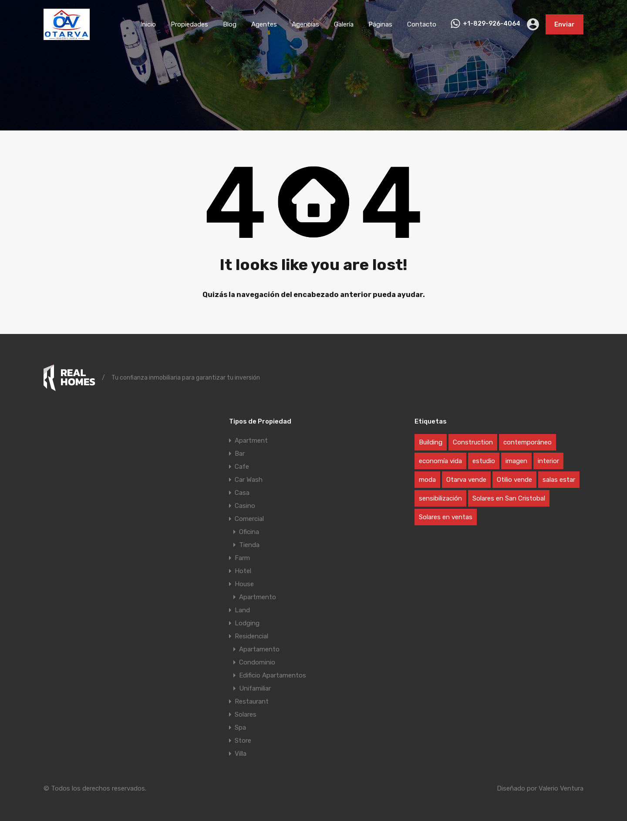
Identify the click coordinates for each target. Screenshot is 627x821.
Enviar (564, 24)
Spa (240, 727)
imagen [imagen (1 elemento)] (516, 461)
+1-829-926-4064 (491, 23)
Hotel (243, 571)
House (244, 584)
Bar (240, 453)
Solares (245, 714)
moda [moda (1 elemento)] (427, 480)
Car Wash (249, 480)
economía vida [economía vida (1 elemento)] (440, 461)
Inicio (148, 24)
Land (242, 610)
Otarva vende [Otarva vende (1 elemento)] (466, 480)
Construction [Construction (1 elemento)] (473, 442)
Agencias (305, 24)
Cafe (242, 467)
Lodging (247, 623)
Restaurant (252, 701)
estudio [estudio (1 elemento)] (483, 461)
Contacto (421, 24)
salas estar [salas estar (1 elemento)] (559, 480)
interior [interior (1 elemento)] (548, 461)
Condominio (257, 662)
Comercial (249, 519)
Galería (344, 24)
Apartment (251, 440)
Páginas (380, 24)
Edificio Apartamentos (272, 675)
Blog (229, 24)
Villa (240, 754)
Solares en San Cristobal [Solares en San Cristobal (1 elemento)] (508, 498)
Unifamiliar (255, 688)
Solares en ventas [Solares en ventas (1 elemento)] (445, 517)
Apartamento (259, 649)
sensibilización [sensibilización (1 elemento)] (440, 498)
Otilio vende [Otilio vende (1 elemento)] (514, 480)
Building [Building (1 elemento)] (430, 442)
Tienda (249, 545)
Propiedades (189, 24)
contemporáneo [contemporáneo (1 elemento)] (527, 442)
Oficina (249, 532)
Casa (242, 493)
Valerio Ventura (561, 788)
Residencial (251, 636)
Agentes (264, 24)
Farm (242, 558)
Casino (245, 506)
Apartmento (257, 597)
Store (243, 740)
